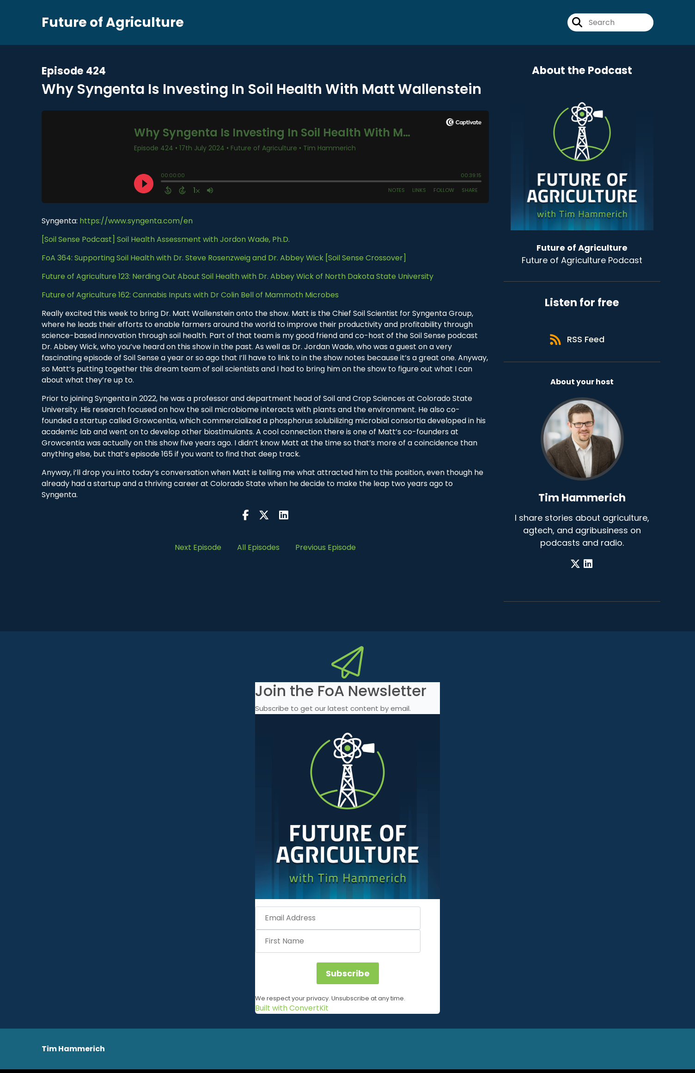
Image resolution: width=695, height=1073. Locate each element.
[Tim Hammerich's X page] (577, 567)
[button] (347, 809)
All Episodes (258, 548)
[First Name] (338, 944)
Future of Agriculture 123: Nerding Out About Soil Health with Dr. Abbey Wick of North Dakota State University (237, 277)
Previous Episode (325, 548)
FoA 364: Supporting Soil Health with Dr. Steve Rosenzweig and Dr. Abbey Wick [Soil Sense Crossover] (224, 258)
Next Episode (198, 548)
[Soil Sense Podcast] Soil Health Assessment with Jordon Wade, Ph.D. (166, 240)
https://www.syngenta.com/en (136, 221)
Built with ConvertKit (292, 1011)
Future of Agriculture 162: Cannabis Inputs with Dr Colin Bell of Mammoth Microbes (190, 295)
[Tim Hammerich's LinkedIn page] (588, 567)
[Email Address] (338, 921)
